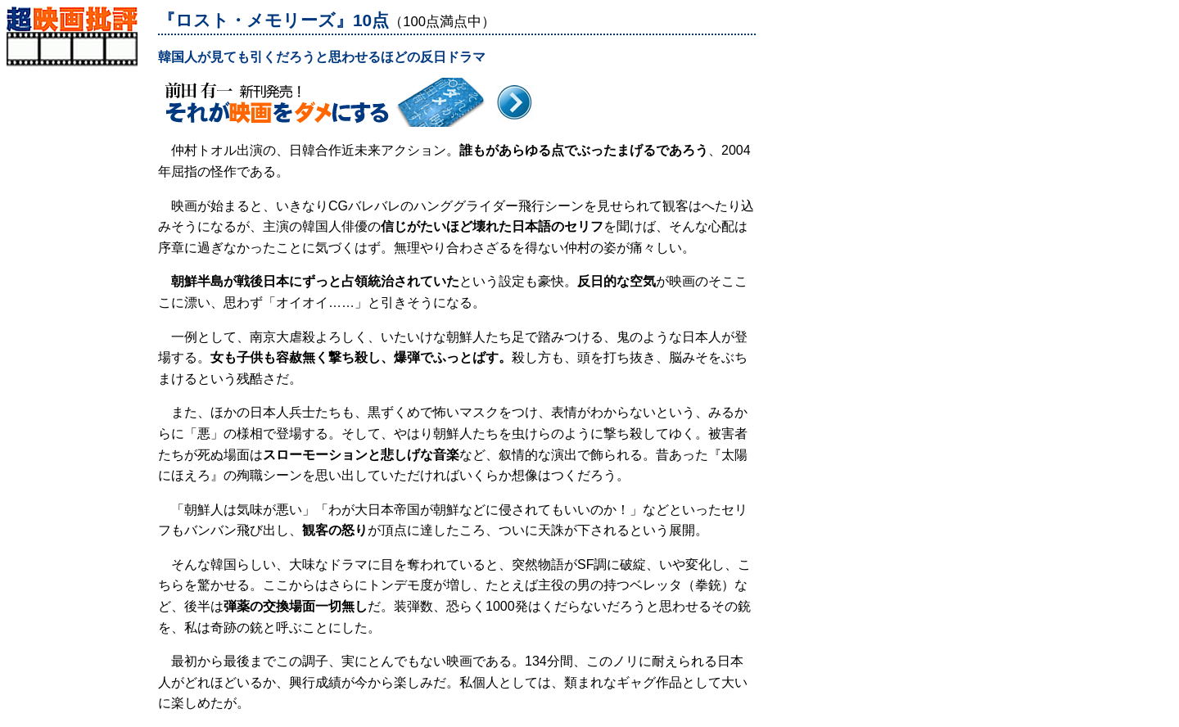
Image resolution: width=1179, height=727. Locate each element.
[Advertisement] (78, 312)
